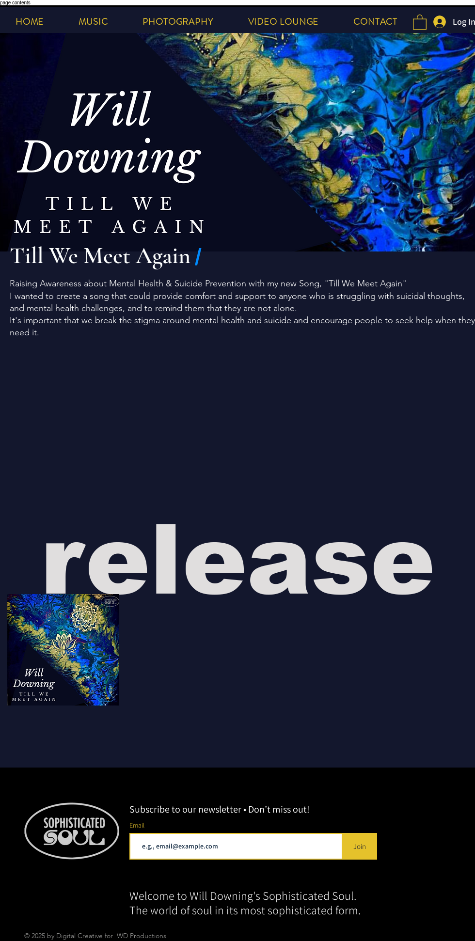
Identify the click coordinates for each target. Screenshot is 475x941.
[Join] (359, 846)
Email (137, 825)
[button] (420, 22)
